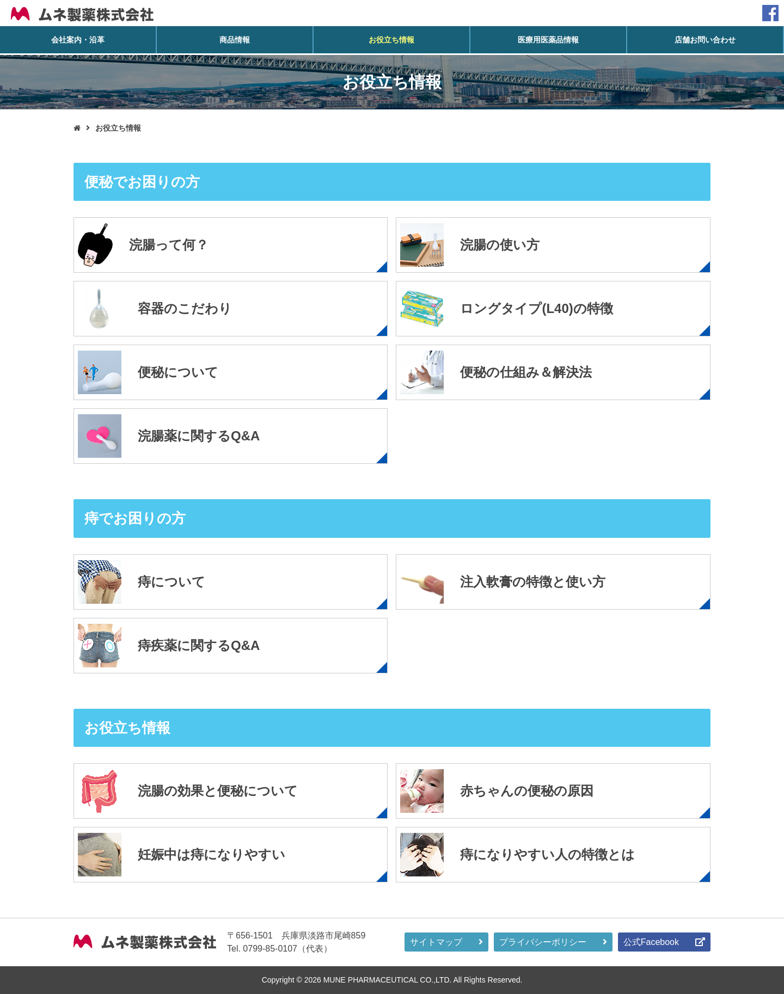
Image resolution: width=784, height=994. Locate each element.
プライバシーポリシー (542, 942)
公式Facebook (651, 942)
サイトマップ (436, 942)
